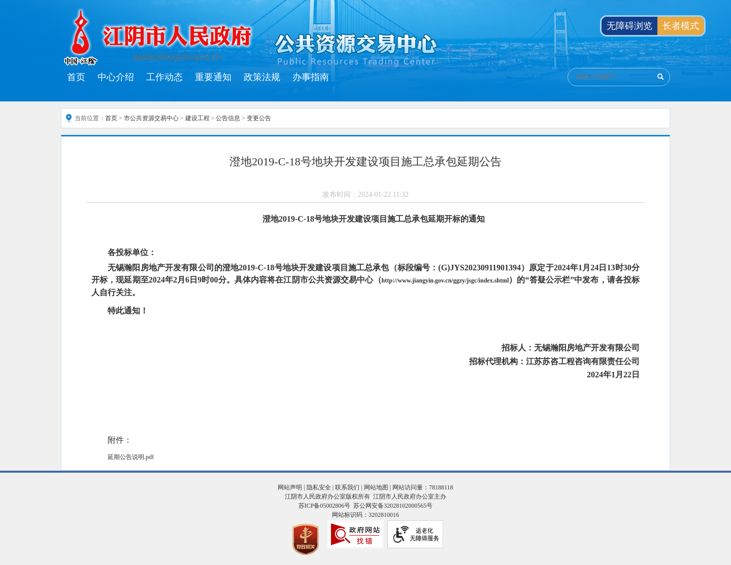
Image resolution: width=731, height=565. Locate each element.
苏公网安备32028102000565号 (393, 505)
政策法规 (262, 77)
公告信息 (228, 118)
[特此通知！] (365, 310)
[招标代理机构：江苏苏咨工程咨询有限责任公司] (365, 362)
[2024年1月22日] (365, 375)
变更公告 (259, 118)
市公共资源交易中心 (151, 118)
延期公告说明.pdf (131, 457)
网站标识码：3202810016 (365, 514)
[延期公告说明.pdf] (365, 456)
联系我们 (347, 487)
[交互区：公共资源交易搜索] (619, 77)
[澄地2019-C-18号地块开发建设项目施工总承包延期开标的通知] (365, 219)
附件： (120, 440)
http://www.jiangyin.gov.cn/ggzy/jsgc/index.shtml (445, 280)
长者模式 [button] (680, 26)
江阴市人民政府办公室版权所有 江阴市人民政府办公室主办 (365, 496)
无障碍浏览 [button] (629, 26)
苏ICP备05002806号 (324, 505)
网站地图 (376, 487)
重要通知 (213, 77)
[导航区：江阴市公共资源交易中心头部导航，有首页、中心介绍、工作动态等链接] (198, 77)
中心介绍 (115, 77)
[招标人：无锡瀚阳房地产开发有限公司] (365, 348)
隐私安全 (319, 487)
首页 (76, 77)
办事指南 (310, 77)
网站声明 (290, 487)
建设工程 (197, 118)
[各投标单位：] (365, 252)
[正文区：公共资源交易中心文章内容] (365, 303)
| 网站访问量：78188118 (420, 487)
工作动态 (164, 77)
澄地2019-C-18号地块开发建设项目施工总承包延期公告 (365, 161)
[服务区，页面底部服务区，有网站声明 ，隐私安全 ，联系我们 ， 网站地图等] (365, 518)
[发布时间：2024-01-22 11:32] (365, 195)
